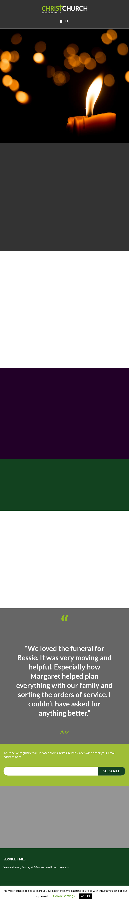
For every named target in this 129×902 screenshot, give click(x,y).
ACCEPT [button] (85, 896)
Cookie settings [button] (64, 896)
